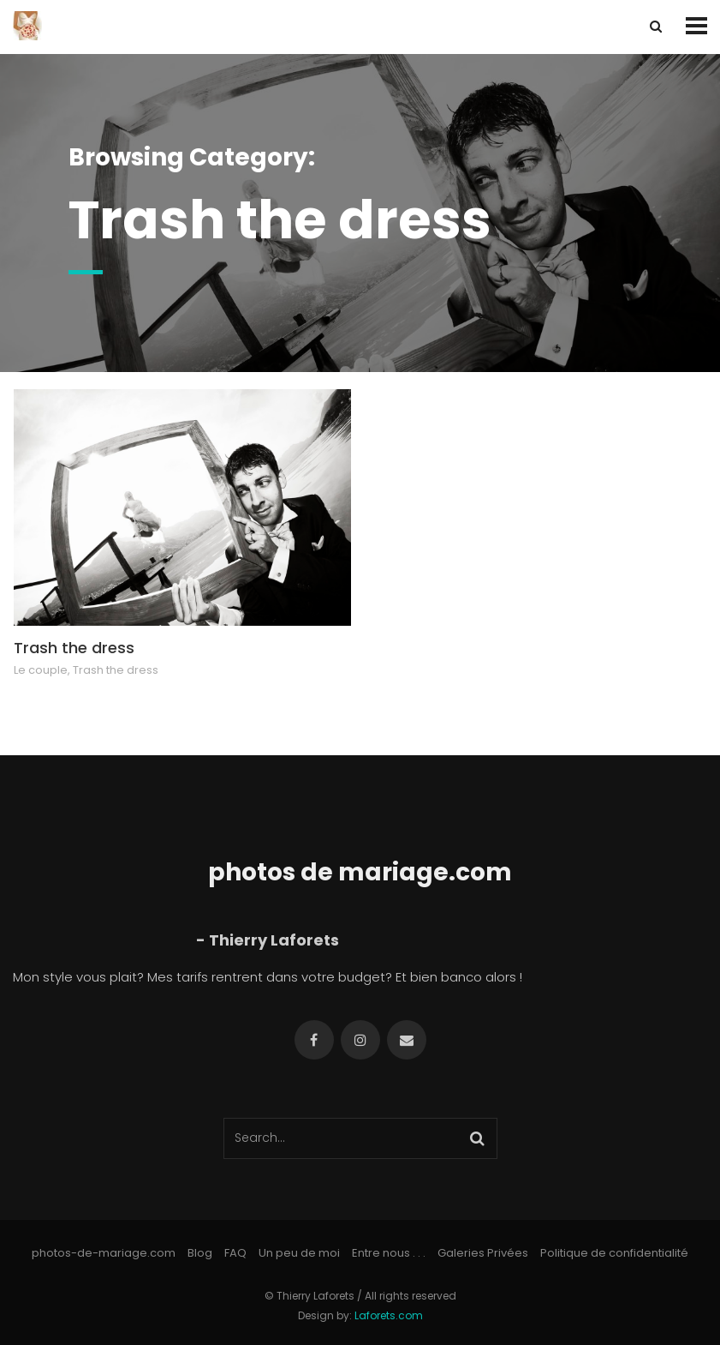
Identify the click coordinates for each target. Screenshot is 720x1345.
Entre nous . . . (388, 1253)
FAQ (235, 1253)
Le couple (41, 670)
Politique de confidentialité (614, 1253)
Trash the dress (74, 647)
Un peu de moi (299, 1253)
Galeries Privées (482, 1253)
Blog (199, 1253)
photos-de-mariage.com (104, 1253)
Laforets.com (388, 1315)
